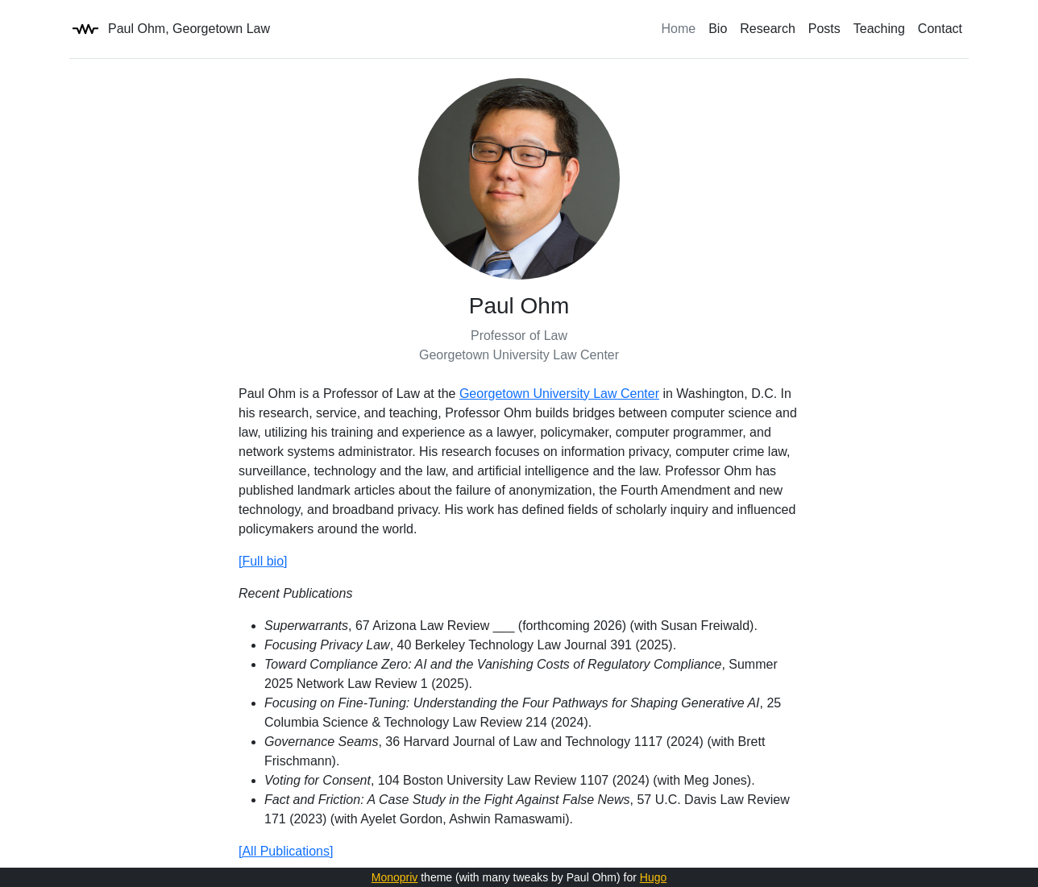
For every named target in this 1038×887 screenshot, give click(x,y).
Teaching (879, 28)
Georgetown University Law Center (559, 393)
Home (679, 28)
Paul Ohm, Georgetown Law (169, 29)
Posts (824, 28)
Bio (717, 28)
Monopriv (395, 877)
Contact (940, 28)
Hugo (653, 877)
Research (767, 28)
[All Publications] (286, 851)
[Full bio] (263, 561)
